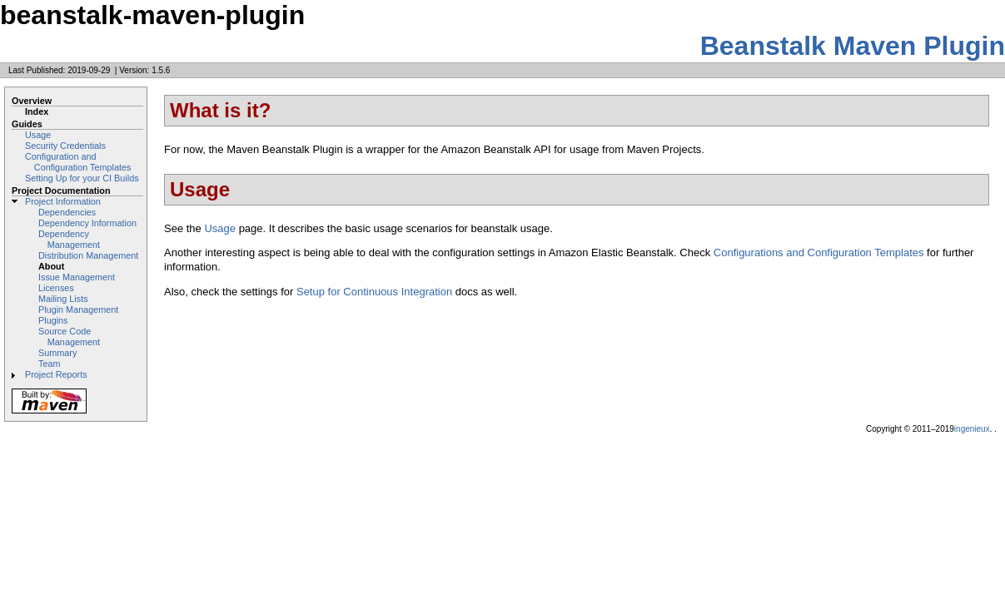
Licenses (56, 288)
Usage (38, 135)
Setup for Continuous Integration (374, 291)
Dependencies (67, 212)
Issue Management (76, 277)
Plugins (53, 320)
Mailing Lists (63, 299)
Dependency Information (87, 223)
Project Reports (56, 374)
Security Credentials (65, 146)
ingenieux (972, 428)
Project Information (63, 201)
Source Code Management (69, 336)
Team (49, 364)
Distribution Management (88, 255)
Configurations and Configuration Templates (819, 252)
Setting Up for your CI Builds (82, 178)
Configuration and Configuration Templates (78, 161)
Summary (57, 353)
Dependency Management (69, 239)
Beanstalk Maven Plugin (852, 46)
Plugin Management (78, 309)
